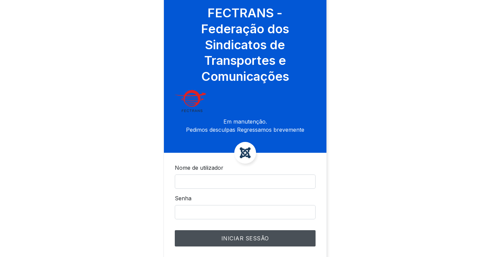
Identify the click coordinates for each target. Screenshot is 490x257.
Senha (183, 198)
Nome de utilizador (199, 167)
